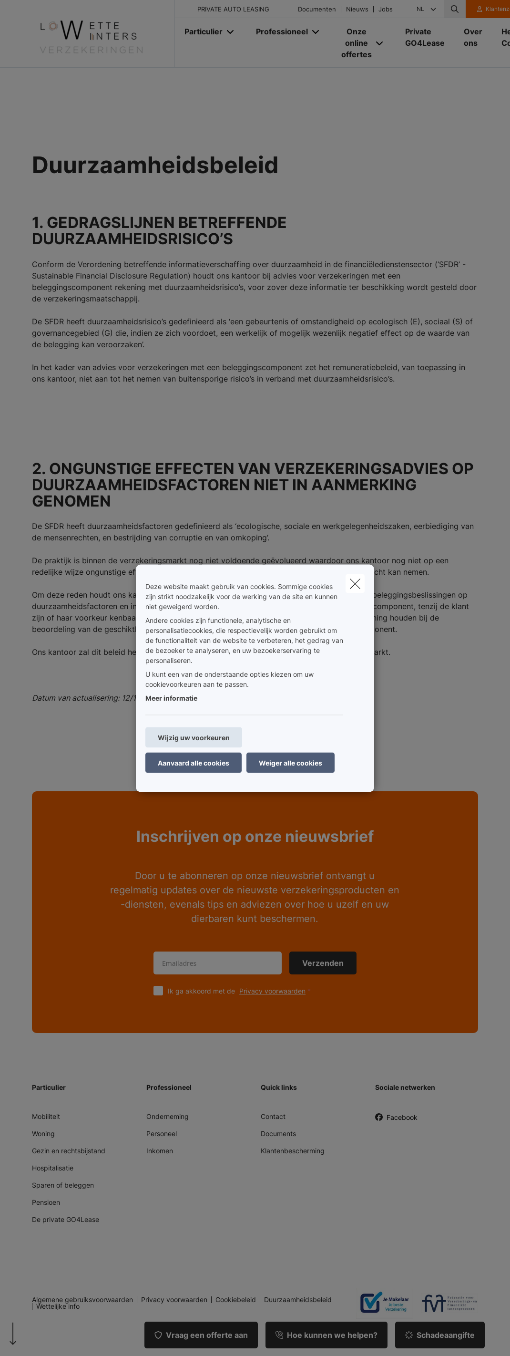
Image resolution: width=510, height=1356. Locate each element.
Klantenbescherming (293, 1151)
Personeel (161, 1133)
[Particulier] (200, 31)
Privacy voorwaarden (272, 991)
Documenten (317, 9)
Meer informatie (171, 698)
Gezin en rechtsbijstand (68, 1151)
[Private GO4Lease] (425, 37)
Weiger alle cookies (290, 762)
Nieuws (357, 9)
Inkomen (159, 1151)
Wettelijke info (58, 1306)
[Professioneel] (278, 31)
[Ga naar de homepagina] (103, 34)
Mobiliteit (46, 1116)
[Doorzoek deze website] (455, 9)
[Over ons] (473, 37)
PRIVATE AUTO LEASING (233, 9)
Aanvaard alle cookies (193, 762)
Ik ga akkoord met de (241, 991)
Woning (43, 1133)
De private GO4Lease (65, 1219)
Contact (273, 1116)
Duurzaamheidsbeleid (298, 1299)
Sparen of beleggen (63, 1185)
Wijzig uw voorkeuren (194, 737)
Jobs (385, 9)
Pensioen (46, 1202)
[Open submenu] (231, 32)
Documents (278, 1133)
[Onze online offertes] (353, 43)
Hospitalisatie (52, 1168)
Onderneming (167, 1116)
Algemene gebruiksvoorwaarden (82, 1299)
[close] (355, 583)
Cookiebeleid (235, 1299)
